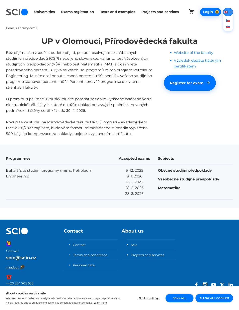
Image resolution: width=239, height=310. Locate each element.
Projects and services (158, 12)
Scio (134, 245)
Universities (44, 12)
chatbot (16, 267)
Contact (79, 245)
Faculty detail (27, 28)
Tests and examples (116, 12)
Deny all (179, 298)
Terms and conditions (90, 255)
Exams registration (76, 12)
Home (10, 28)
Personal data (84, 265)
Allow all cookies (214, 298)
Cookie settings (149, 298)
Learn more (100, 302)
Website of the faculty (193, 53)
